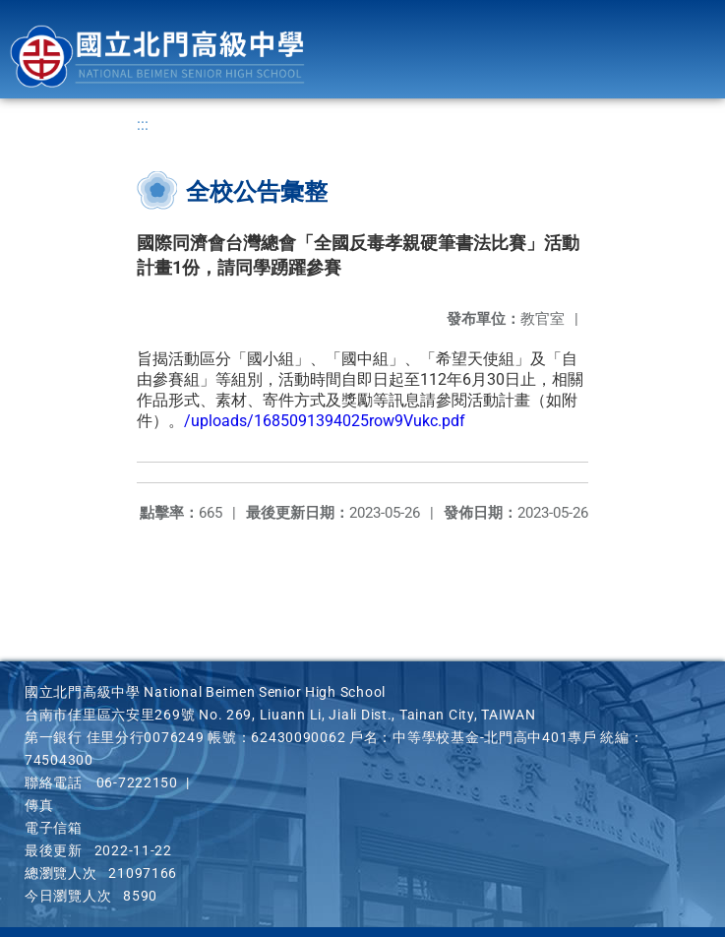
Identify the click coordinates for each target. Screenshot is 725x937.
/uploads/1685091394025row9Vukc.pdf (324, 420)
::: (143, 124)
